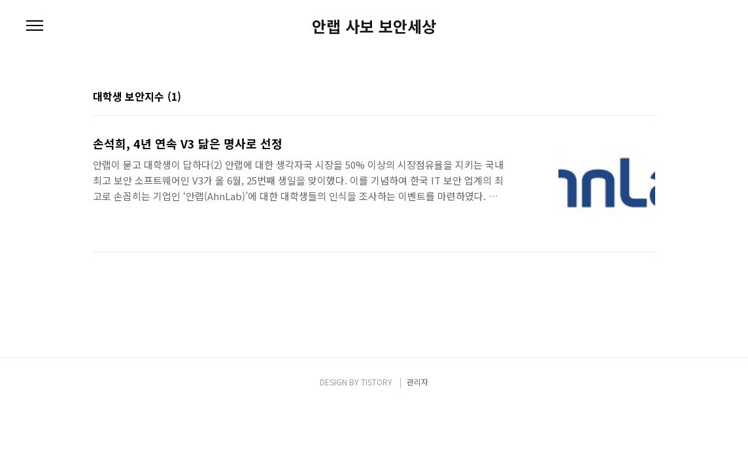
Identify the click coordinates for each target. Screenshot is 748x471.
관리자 (417, 381)
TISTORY (376, 381)
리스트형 (647, 97)
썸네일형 (629, 97)
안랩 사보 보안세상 (374, 26)
